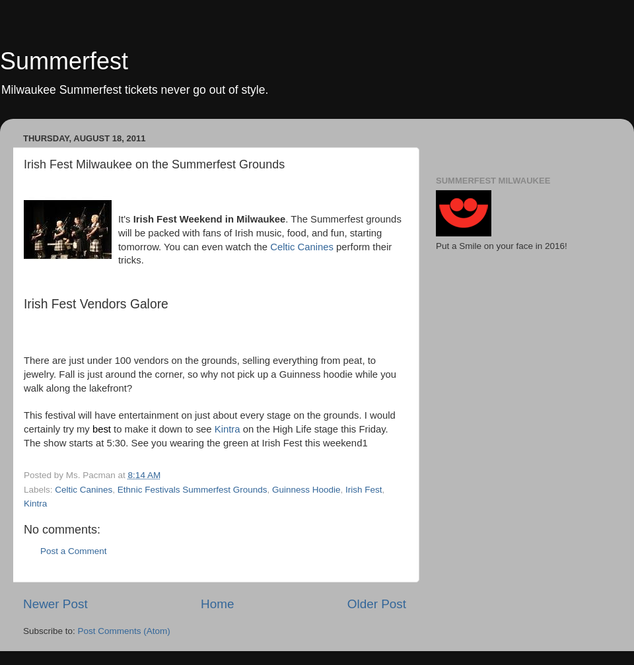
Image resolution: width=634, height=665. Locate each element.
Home (217, 604)
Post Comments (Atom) (124, 631)
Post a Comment (73, 551)
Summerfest (64, 61)
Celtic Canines (303, 247)
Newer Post (55, 604)
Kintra (227, 429)
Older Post (376, 604)
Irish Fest (363, 490)
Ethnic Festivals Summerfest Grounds (192, 490)
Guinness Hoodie (306, 490)
